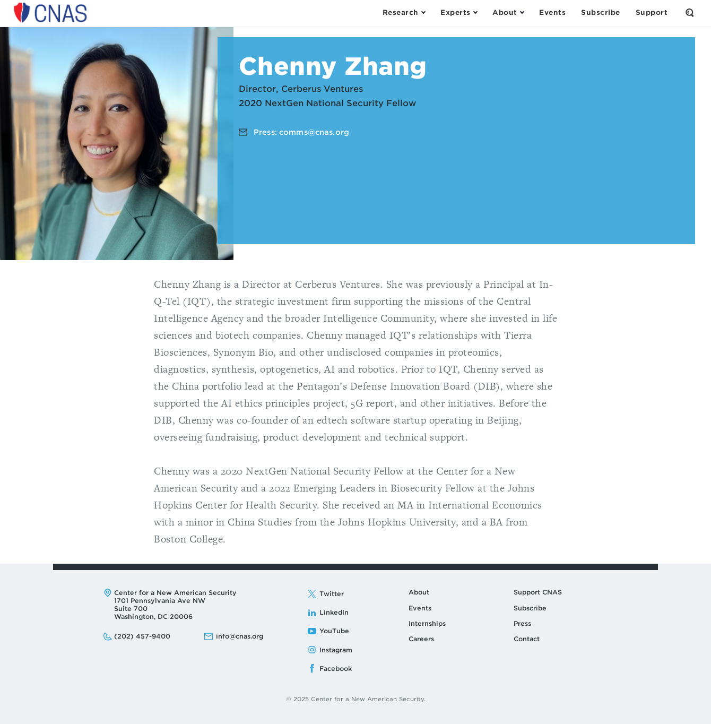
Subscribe (530, 608)
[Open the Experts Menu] (459, 12)
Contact (527, 639)
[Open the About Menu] (508, 12)
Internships (427, 623)
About (419, 592)
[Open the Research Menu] (404, 12)
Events (420, 608)
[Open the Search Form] (689, 12)
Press (522, 623)
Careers (421, 639)
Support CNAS (538, 592)
